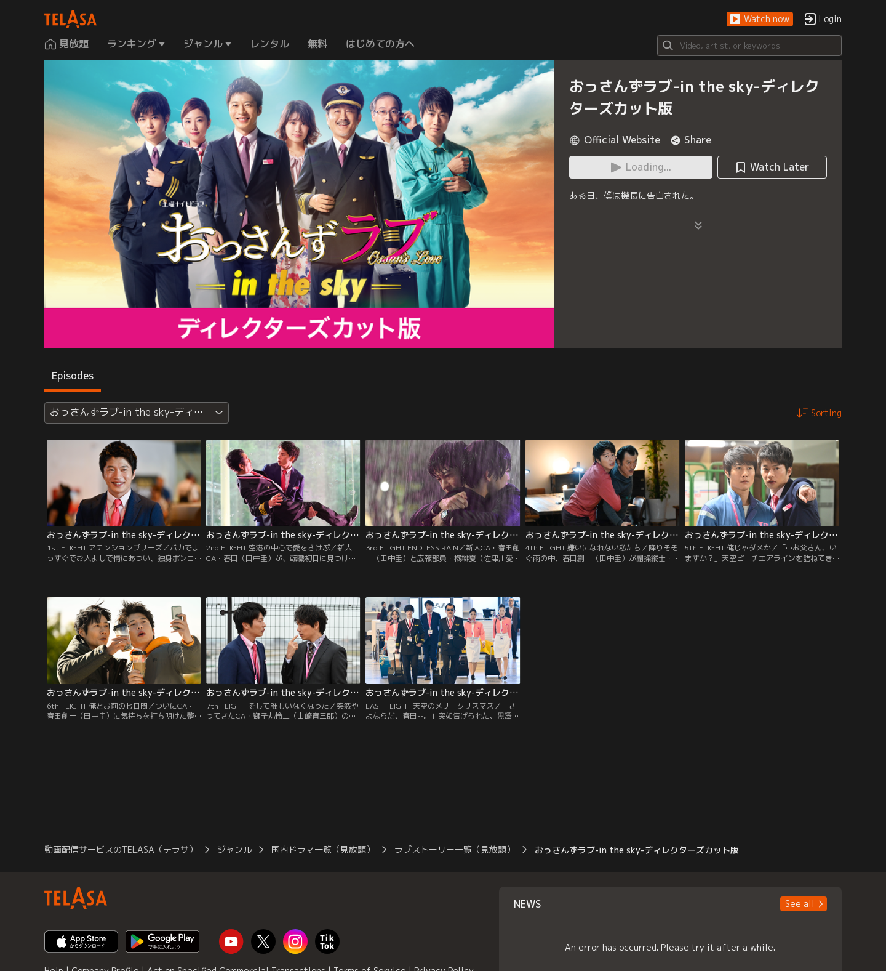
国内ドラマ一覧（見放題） (323, 849)
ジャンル (234, 849)
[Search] (749, 45)
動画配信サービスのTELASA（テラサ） (121, 849)
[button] (760, 19)
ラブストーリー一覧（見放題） (454, 849)
